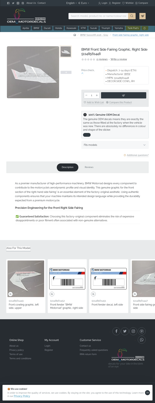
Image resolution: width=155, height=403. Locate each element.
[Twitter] (13, 3)
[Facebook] (8, 3)
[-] (86, 95)
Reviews (89, 167)
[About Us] (31, 3)
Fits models (90, 144)
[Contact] (41, 3)
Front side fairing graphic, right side (131, 35)
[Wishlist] (127, 3)
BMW (127, 74)
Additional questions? (138, 155)
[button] (123, 95)
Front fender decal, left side (107, 304)
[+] (96, 95)
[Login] (103, 3)
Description (67, 167)
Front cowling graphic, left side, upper (24, 306)
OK (147, 393)
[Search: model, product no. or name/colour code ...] (132, 16)
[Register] (114, 3)
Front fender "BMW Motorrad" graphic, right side (66, 306)
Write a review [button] (119, 59)
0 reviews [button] (102, 59)
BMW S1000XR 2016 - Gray (94, 35)
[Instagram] (18, 3)
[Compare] (141, 3)
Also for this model (18, 248)
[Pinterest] (23, 3)
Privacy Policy (22, 396)
